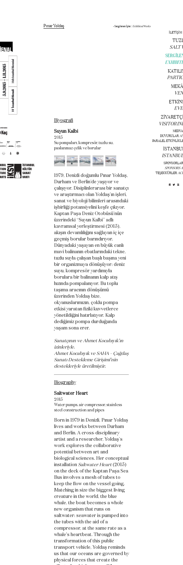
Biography (65, 382)
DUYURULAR (169, 135)
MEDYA (178, 131)
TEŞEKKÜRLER (166, 173)
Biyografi (63, 120)
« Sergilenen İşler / (131, 26)
